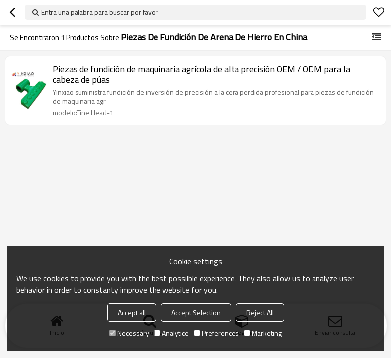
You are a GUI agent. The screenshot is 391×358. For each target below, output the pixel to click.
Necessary (129, 333)
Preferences (216, 333)
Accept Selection (196, 312)
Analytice (171, 333)
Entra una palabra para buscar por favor (99, 12)
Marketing (263, 333)
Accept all (132, 312)
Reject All (260, 312)
